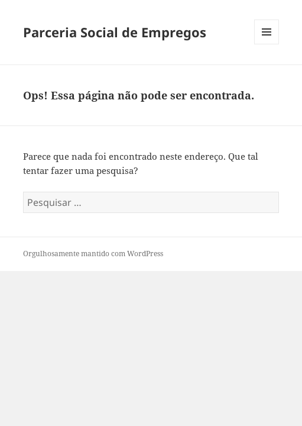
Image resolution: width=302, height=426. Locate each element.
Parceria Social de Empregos (114, 32)
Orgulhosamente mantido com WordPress (93, 253)
